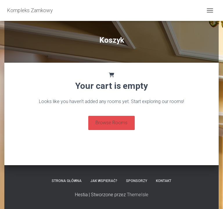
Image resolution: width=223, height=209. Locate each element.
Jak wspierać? (103, 181)
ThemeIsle (137, 194)
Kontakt (163, 181)
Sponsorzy (136, 181)
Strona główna (67, 181)
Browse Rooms (111, 122)
